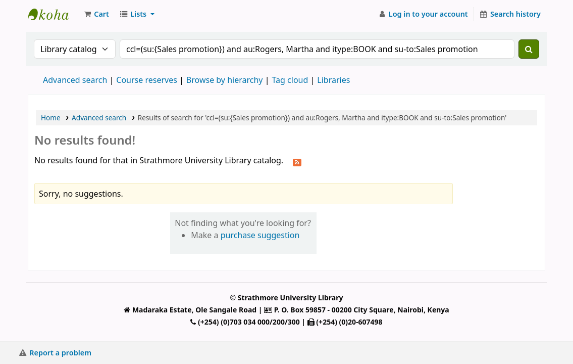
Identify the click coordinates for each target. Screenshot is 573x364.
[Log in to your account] (423, 14)
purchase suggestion (260, 235)
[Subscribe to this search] (297, 161)
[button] (96, 14)
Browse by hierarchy (224, 79)
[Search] (528, 49)
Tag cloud (290, 79)
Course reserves (146, 79)
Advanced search (75, 79)
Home (51, 117)
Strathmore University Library (53, 14)
